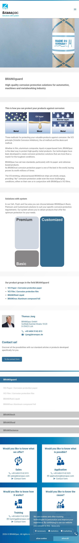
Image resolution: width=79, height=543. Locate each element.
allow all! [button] (65, 538)
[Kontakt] (75, 533)
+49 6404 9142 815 (20, 473)
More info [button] (55, 526)
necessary (40, 531)
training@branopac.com (20, 519)
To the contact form (12, 359)
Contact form (20, 478)
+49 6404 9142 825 (61, 473)
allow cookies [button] (41, 538)
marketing (66, 531)
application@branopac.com (62, 476)
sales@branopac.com (19, 476)
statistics (53, 531)
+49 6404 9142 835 (20, 516)
